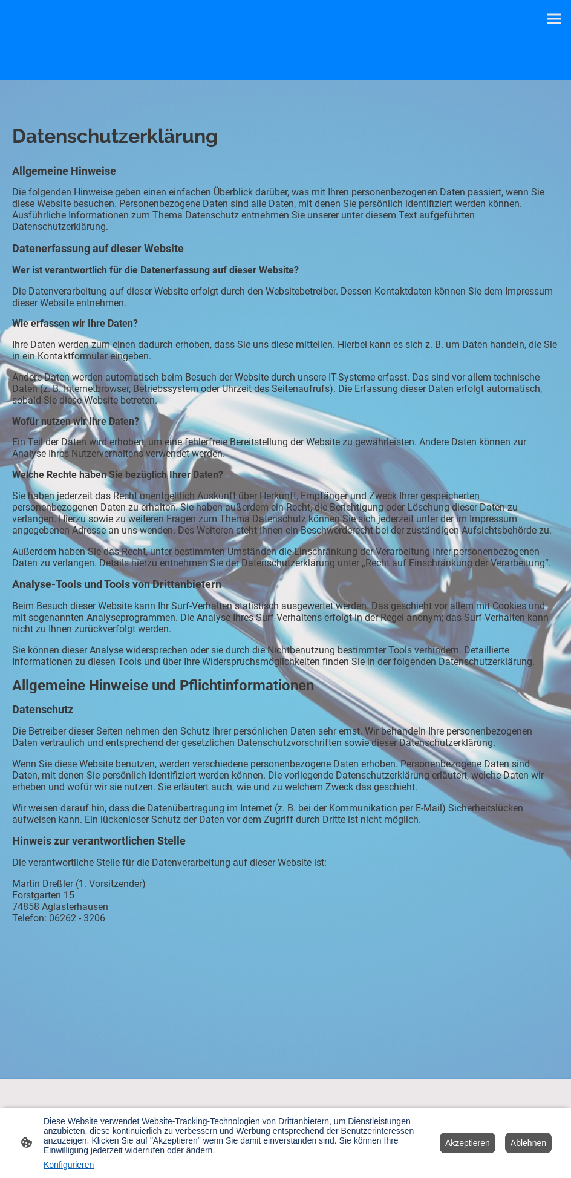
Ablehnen (528, 1143)
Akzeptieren (467, 1143)
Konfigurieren (69, 1165)
